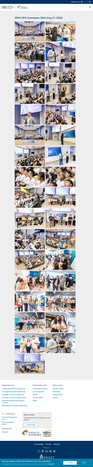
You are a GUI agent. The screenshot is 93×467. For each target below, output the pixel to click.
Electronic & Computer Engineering (14, 397)
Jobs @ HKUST (58, 395)
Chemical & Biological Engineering (13, 389)
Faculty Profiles (58, 389)
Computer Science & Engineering (13, 395)
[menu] (90, 7)
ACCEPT (70, 463)
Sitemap (57, 444)
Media (35, 400)
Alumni (35, 395)
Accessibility (38, 444)
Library (55, 397)
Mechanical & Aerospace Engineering (14, 405)
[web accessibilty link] (47, 433)
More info (51, 464)
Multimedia (56, 392)
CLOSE (84, 463)
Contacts (5, 432)
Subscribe (31, 424)
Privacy (48, 444)
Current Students (39, 392)
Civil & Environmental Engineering (13, 392)
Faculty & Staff (38, 397)
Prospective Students (40, 389)
